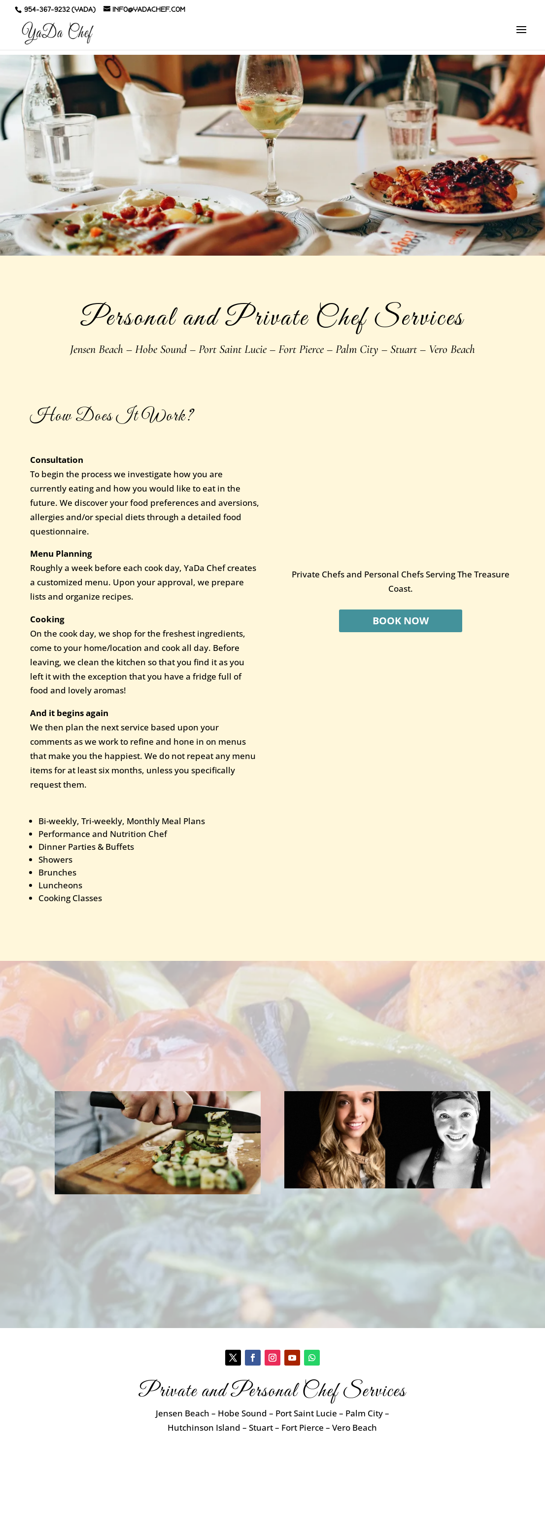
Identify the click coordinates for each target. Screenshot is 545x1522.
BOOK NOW (401, 620)
